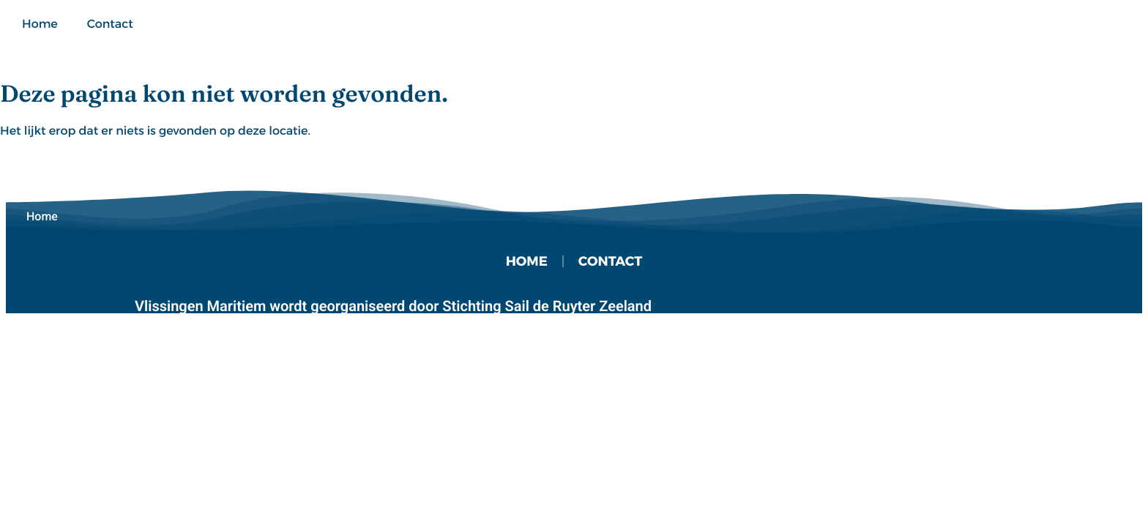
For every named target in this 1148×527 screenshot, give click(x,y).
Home (40, 24)
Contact (110, 24)
